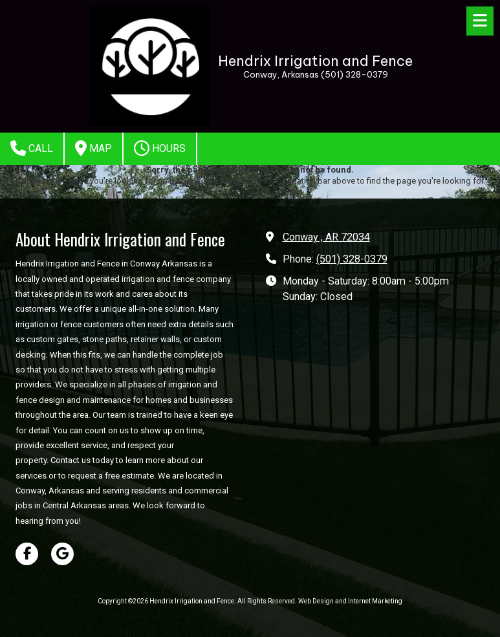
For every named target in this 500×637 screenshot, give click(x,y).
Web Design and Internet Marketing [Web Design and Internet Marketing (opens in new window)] (350, 601)
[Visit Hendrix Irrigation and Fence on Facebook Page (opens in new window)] (27, 554)
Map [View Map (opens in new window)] (93, 148)
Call (31, 148)
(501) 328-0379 (351, 259)
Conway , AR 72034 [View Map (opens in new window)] (326, 237)
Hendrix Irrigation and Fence (315, 61)
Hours (160, 148)
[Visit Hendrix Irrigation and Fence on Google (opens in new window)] (62, 554)
